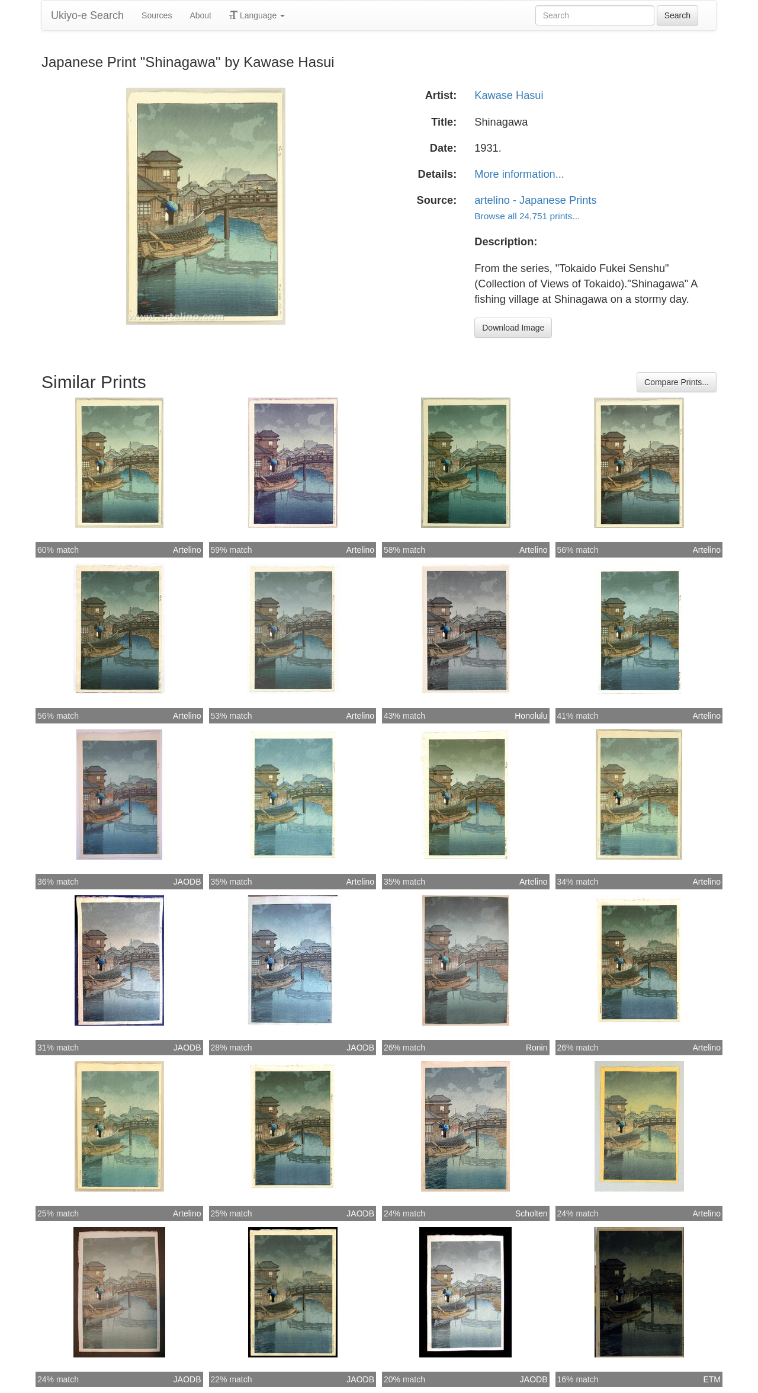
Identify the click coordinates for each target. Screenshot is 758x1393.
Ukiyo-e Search (87, 15)
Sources (157, 15)
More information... (519, 174)
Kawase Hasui (508, 95)
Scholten (531, 1213)
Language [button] (257, 15)
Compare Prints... (676, 382)
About (200, 15)
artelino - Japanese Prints (535, 200)
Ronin (537, 1047)
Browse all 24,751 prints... (527, 216)
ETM (712, 1379)
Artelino (187, 550)
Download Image (513, 327)
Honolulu (531, 715)
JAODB (187, 881)
